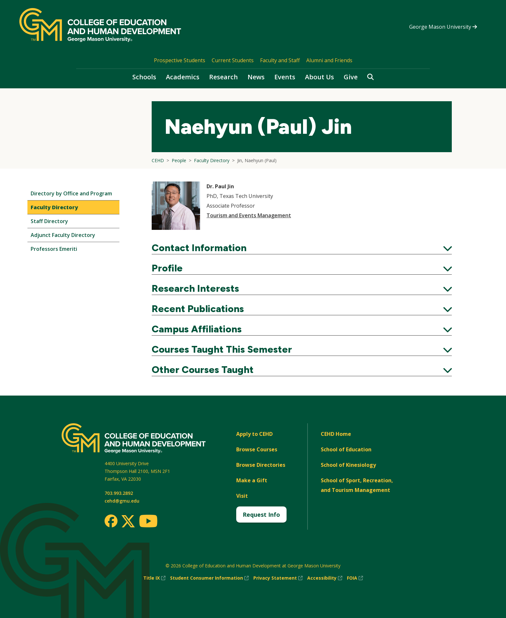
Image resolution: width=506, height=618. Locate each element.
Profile (302, 268)
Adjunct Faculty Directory (63, 235)
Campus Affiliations (302, 329)
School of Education (346, 449)
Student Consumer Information (209, 578)
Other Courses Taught (302, 370)
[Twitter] (128, 522)
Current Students (233, 60)
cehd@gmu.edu (122, 501)
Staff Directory (49, 221)
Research (223, 77)
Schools (144, 77)
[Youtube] (148, 522)
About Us (319, 77)
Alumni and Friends (329, 60)
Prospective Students (179, 60)
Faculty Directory (54, 207)
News (256, 77)
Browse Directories (260, 464)
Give (351, 77)
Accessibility (324, 578)
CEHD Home (336, 433)
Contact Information (302, 248)
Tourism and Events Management (249, 215)
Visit (242, 495)
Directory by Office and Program (71, 193)
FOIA (355, 578)
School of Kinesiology (348, 464)
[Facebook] (111, 521)
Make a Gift (251, 480)
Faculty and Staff (280, 60)
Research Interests (302, 288)
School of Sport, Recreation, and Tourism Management (357, 485)
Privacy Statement (278, 578)
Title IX (154, 578)
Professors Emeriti (54, 248)
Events (284, 77)
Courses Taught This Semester (302, 349)
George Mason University (443, 26)
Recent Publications (302, 309)
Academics (182, 77)
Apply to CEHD (254, 433)
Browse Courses (256, 449)
